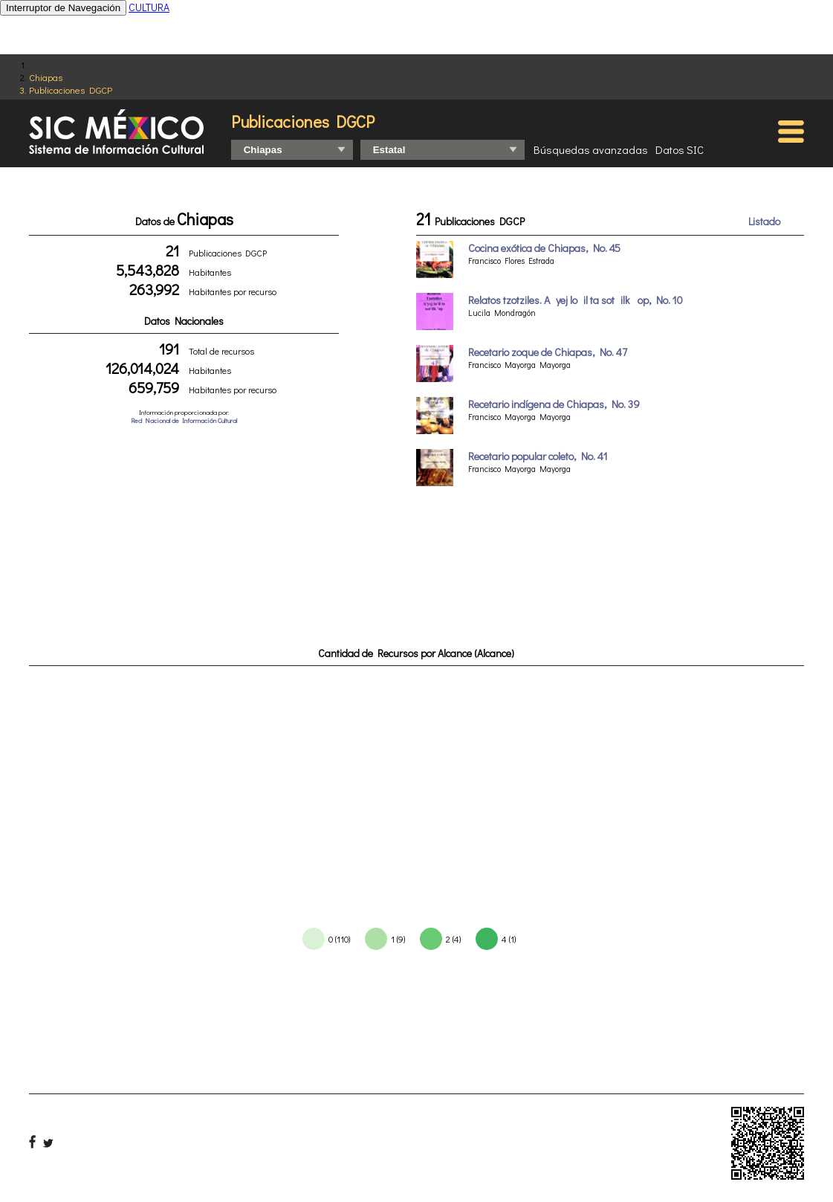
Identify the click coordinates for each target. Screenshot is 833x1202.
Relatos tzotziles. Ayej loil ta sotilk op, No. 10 (575, 300)
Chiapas (45, 77)
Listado (764, 221)
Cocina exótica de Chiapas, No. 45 (544, 248)
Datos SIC (679, 149)
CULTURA (149, 7)
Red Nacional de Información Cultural (184, 420)
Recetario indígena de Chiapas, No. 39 (554, 404)
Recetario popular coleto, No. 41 (538, 456)
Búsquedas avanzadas (591, 149)
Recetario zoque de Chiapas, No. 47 (547, 352)
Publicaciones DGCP (70, 89)
